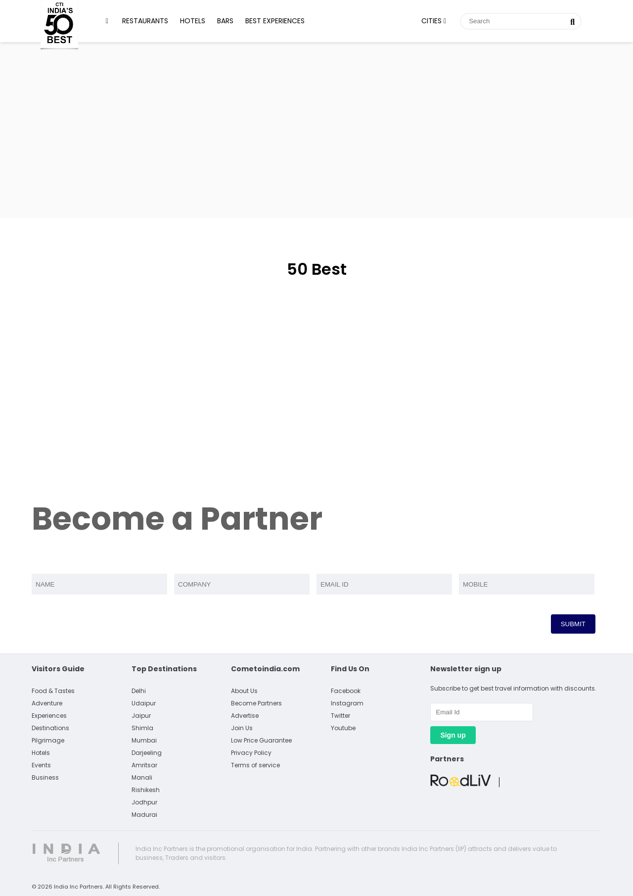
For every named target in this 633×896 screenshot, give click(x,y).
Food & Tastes (53, 691)
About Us (244, 691)
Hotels (192, 21)
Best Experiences (275, 21)
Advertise (245, 715)
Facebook (346, 691)
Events (41, 765)
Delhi (139, 691)
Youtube (343, 728)
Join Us (242, 728)
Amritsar (144, 765)
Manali (142, 777)
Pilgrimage (48, 740)
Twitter (340, 715)
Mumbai (144, 740)
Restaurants (145, 21)
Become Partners (256, 703)
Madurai (144, 814)
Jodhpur (144, 802)
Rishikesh (146, 790)
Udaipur (144, 703)
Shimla (142, 728)
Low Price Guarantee (261, 740)
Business (45, 777)
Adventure (47, 703)
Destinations (50, 728)
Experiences (49, 715)
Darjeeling (147, 752)
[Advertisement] (316, 128)
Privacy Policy (251, 752)
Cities (433, 21)
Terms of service (255, 765)
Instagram (347, 703)
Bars (225, 21)
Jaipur (141, 715)
